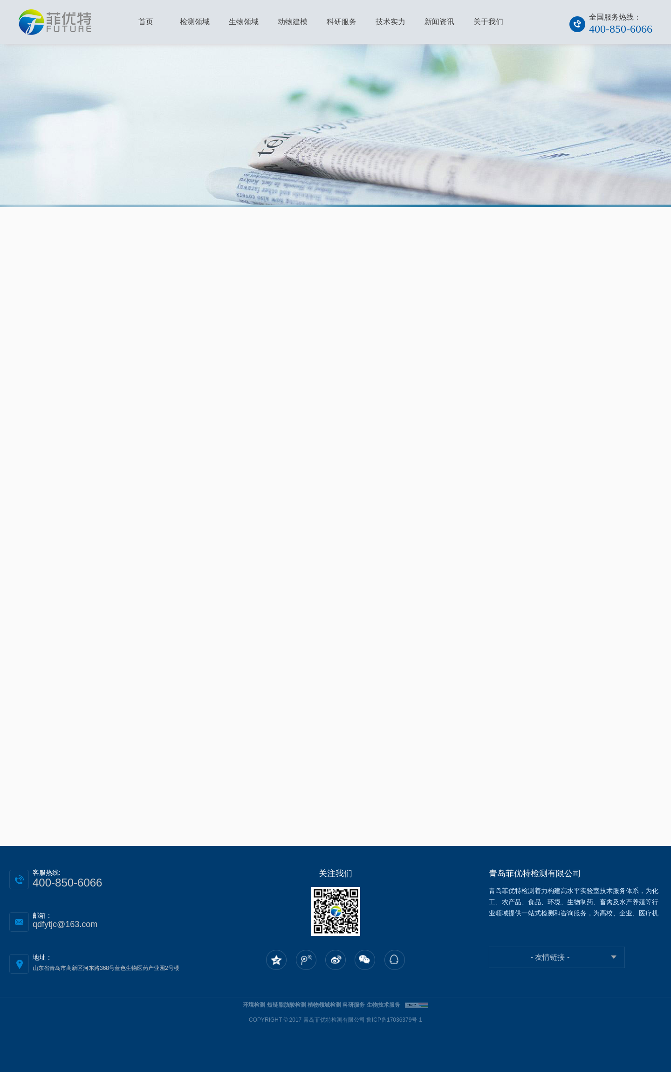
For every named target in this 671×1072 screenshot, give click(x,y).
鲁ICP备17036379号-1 (394, 1020)
